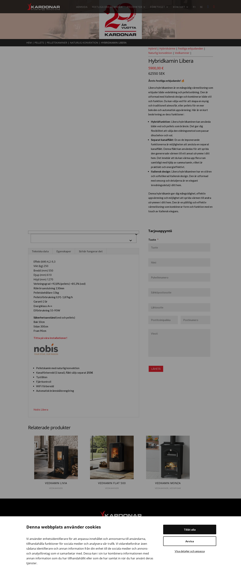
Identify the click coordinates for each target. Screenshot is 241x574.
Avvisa (189, 541)
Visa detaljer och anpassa (190, 551)
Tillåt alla (190, 529)
